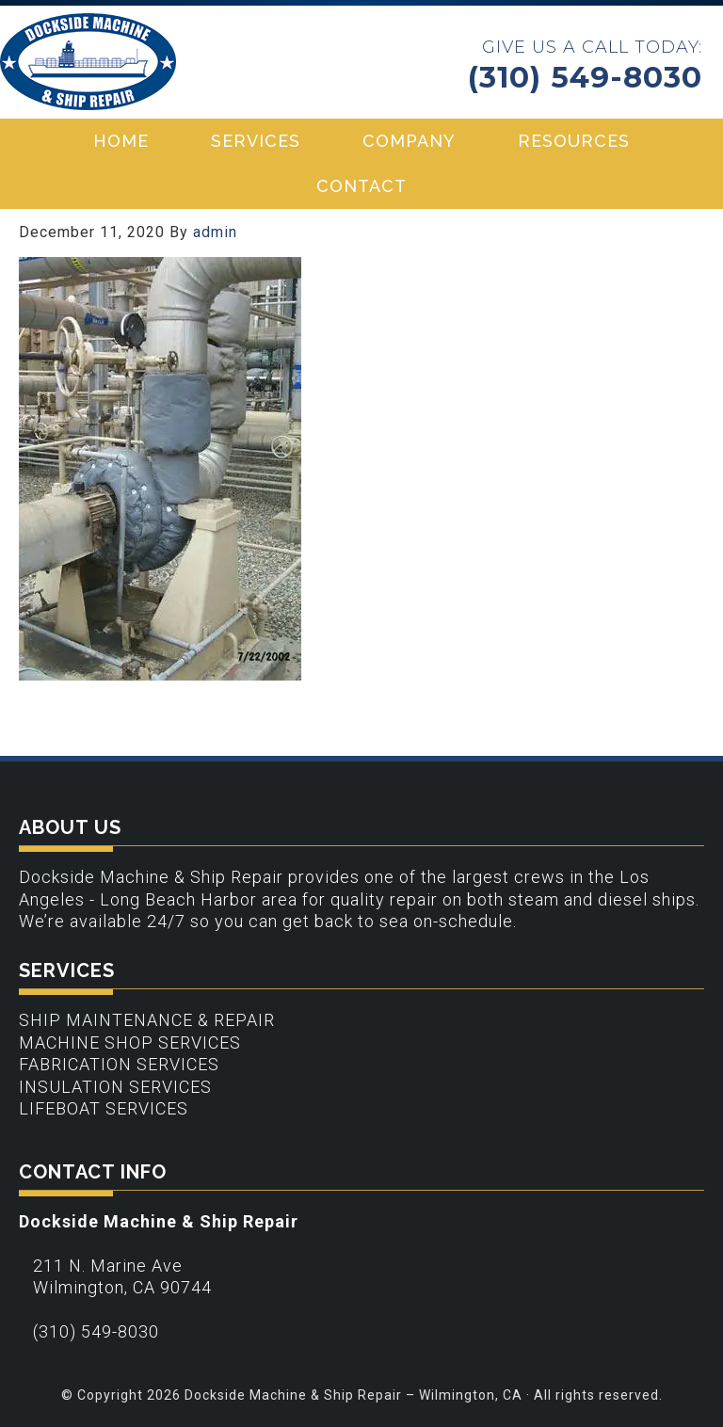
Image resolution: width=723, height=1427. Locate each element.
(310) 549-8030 (585, 77)
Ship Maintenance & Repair (147, 1020)
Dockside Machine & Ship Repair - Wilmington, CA (88, 61)
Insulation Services (115, 1087)
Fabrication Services (119, 1064)
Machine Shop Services (130, 1042)
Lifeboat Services (103, 1108)
